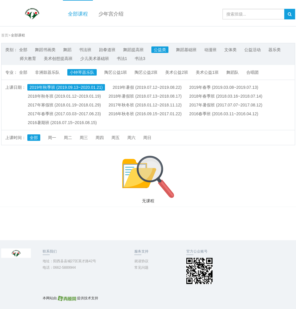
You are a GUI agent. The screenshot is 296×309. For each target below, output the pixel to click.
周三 (84, 137)
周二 (68, 137)
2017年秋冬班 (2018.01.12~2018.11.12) (145, 105)
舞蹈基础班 (186, 49)
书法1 (122, 58)
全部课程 (78, 14)
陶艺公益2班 (146, 72)
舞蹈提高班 (133, 49)
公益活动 (252, 49)
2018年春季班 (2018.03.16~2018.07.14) (225, 96)
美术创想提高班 (58, 58)
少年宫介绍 (110, 14)
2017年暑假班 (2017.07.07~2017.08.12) (225, 105)
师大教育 (28, 58)
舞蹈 (67, 49)
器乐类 (274, 49)
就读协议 (141, 261)
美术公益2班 (176, 72)
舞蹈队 (232, 72)
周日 (147, 137)
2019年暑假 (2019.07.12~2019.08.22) (147, 87)
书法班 (85, 49)
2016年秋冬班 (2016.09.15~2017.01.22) (145, 113)
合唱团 (252, 72)
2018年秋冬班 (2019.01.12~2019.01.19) (64, 96)
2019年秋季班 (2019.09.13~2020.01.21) (66, 87)
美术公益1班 (207, 72)
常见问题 (141, 267)
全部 (23, 49)
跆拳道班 (107, 49)
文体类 (230, 49)
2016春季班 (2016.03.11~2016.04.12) (223, 113)
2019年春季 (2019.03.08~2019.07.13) (223, 87)
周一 (52, 137)
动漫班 (210, 49)
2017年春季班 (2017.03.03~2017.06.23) (64, 113)
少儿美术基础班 (94, 58)
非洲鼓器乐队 (47, 72)
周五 (115, 137)
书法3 (140, 58)
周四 (100, 137)
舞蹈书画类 (45, 49)
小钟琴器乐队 (82, 72)
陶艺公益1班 (115, 72)
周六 (131, 137)
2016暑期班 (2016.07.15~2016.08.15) (62, 122)
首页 (4, 35)
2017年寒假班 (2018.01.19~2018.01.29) (64, 105)
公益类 (160, 49)
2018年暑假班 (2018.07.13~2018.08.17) (145, 96)
